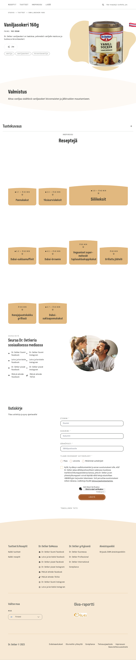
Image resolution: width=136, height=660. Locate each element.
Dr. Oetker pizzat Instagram (53, 567)
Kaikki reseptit (14, 557)
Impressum (120, 644)
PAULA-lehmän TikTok (51, 577)
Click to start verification (94, 489)
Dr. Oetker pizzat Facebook (53, 562)
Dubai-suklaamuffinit (22, 236)
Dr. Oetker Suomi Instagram (53, 582)
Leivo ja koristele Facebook (53, 557)
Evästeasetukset (56, 644)
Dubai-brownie (53, 236)
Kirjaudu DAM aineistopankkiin (112, 552)
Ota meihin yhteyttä (74, 644)
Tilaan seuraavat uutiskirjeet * (76, 456)
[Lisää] (50, 5)
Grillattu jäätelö (114, 236)
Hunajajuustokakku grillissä (22, 295)
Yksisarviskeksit (53, 176)
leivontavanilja (41, 53)
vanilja (9, 53)
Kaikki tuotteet (14, 552)
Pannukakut (22, 176)
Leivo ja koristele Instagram (53, 587)
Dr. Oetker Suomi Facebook (53, 552)
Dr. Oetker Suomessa (78, 552)
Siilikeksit (98, 176)
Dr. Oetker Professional (79, 557)
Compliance (74, 567)
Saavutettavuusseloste (118, 647)
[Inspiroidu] (39, 5)
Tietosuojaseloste (105, 644)
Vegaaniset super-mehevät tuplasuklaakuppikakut (83, 236)
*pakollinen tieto (69, 508)
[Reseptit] (14, 5)
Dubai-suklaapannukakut (53, 295)
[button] (10, 47)
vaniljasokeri (23, 53)
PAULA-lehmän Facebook (52, 572)
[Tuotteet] (26, 5)
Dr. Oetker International (79, 562)
